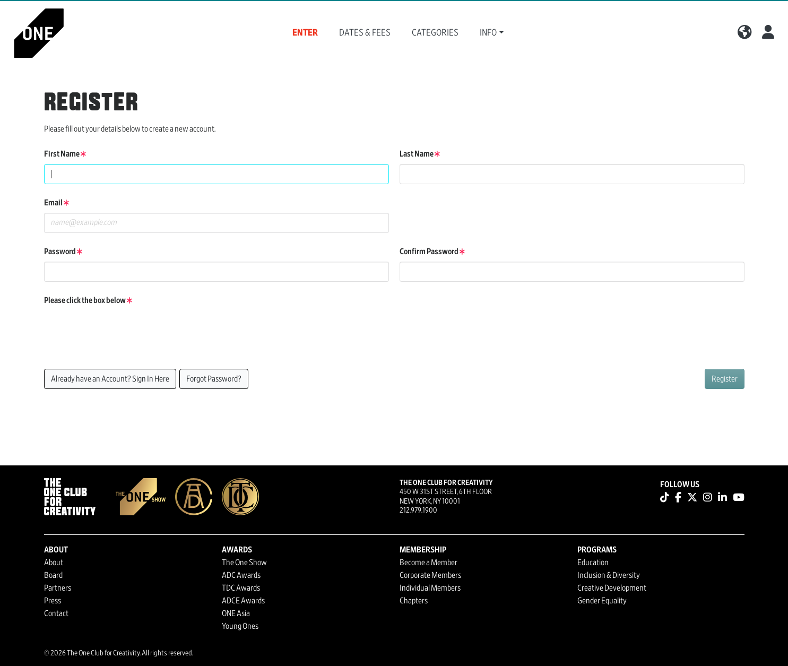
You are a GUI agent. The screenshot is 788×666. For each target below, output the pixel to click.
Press (52, 600)
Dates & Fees (365, 33)
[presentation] (124, 331)
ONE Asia (236, 613)
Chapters (414, 600)
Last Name (420, 154)
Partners (57, 588)
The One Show (244, 562)
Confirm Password (432, 251)
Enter (305, 33)
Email (56, 202)
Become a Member (428, 562)
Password (63, 251)
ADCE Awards (243, 600)
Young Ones (240, 626)
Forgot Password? (213, 379)
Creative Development (611, 588)
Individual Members (430, 588)
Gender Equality (602, 600)
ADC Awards (241, 575)
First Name (65, 154)
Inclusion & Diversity (608, 575)
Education (593, 562)
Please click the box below (88, 300)
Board (53, 575)
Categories (435, 33)
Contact (56, 613)
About (53, 562)
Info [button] (488, 33)
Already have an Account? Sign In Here (110, 379)
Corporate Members (430, 575)
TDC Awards (241, 588)
